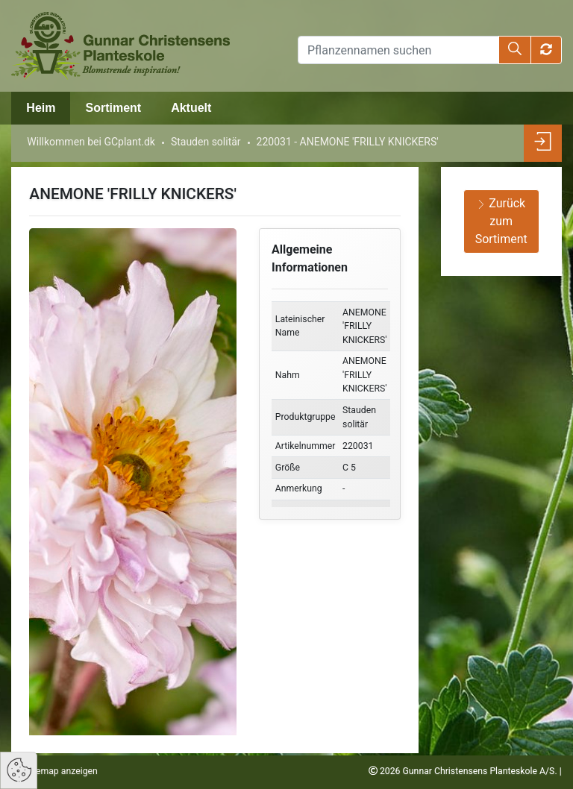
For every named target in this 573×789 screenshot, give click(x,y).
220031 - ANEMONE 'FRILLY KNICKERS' (348, 142)
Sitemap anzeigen (60, 771)
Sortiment (113, 107)
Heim (40, 107)
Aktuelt (191, 107)
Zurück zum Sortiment (501, 221)
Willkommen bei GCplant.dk (91, 142)
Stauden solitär (206, 142)
